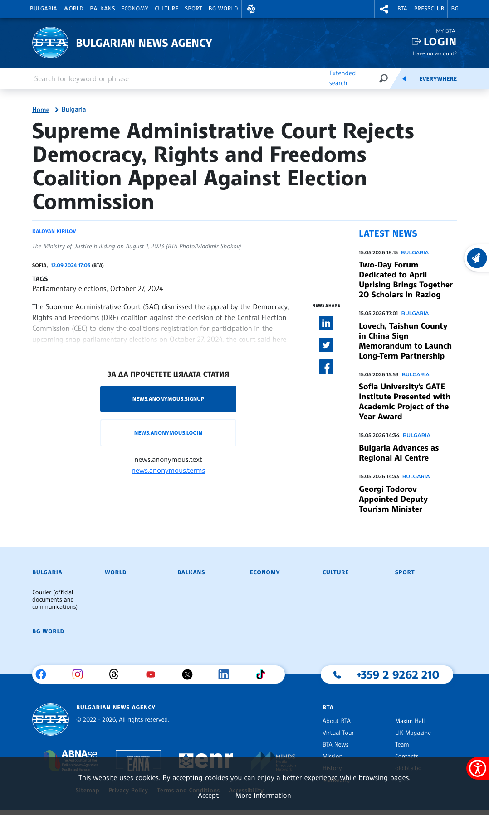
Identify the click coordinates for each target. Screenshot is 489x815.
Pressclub (429, 8)
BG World (223, 8)
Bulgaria (43, 8)
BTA (402, 8)
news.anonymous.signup (168, 398)
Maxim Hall (410, 721)
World (73, 8)
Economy (135, 8)
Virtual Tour (338, 733)
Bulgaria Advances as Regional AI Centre (399, 453)
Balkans (102, 8)
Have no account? (435, 53)
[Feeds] (404, 78)
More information (263, 795)
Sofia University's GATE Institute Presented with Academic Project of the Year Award (404, 402)
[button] (251, 9)
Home (40, 110)
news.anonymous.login (168, 432)
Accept (208, 795)
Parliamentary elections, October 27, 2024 (97, 288)
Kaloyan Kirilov (54, 231)
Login (440, 41)
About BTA (337, 721)
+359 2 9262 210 (398, 674)
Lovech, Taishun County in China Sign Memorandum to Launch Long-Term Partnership (405, 341)
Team (402, 744)
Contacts (406, 756)
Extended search (342, 78)
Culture (166, 8)
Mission (332, 756)
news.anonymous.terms (168, 470)
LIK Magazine (413, 733)
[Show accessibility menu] (477, 768)
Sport (193, 8)
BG (455, 8)
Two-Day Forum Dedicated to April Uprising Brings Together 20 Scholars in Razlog (406, 280)
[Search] (383, 78)
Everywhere (438, 78)
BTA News (335, 744)
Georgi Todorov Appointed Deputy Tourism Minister (393, 499)
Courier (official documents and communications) (55, 600)
